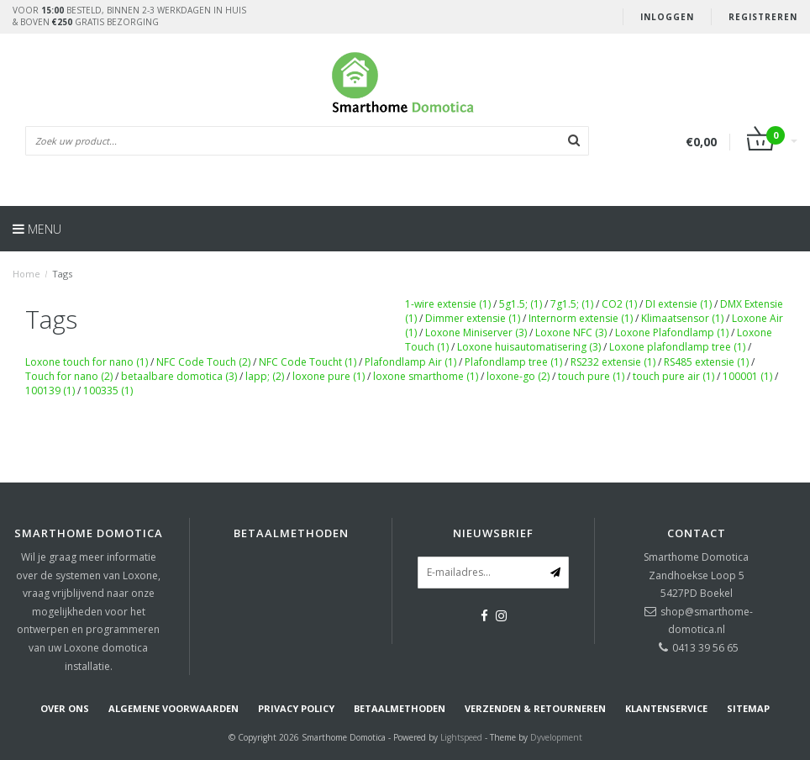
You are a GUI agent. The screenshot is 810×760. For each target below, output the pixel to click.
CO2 (619, 304)
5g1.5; (520, 304)
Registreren (762, 17)
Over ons (64, 708)
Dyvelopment (556, 737)
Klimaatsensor (682, 318)
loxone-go (518, 376)
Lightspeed (461, 737)
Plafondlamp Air (410, 362)
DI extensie (678, 304)
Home (26, 273)
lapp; (264, 376)
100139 (50, 390)
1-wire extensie (448, 304)
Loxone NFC (571, 332)
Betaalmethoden (399, 708)
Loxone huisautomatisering (529, 347)
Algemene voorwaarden (173, 708)
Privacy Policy (296, 708)
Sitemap (748, 708)
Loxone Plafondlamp (671, 332)
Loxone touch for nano (86, 362)
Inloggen (667, 17)
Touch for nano (69, 376)
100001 (747, 376)
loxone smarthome (425, 376)
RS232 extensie (613, 362)
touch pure (591, 376)
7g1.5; (571, 304)
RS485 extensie (706, 362)
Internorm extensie (581, 318)
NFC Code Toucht (307, 362)
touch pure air (673, 376)
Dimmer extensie (472, 318)
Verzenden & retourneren (535, 708)
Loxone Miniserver (476, 332)
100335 (108, 390)
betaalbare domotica (179, 376)
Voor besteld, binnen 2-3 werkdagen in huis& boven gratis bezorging (129, 16)
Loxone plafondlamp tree (677, 347)
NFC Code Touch (203, 362)
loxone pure (328, 376)
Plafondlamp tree (513, 362)
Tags (62, 273)
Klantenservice (666, 708)
